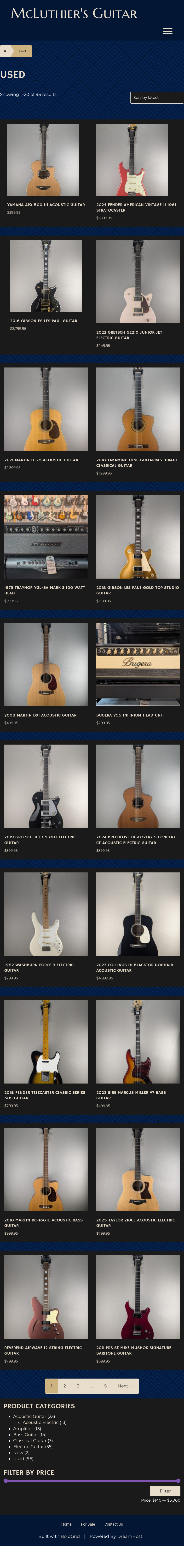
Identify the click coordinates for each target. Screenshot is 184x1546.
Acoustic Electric (40, 1422)
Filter (165, 1491)
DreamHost (129, 1536)
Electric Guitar (28, 1446)
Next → (125, 1386)
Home (66, 1524)
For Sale (88, 1524)
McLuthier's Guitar (74, 13)
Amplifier (23, 1428)
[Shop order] (157, 98)
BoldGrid (70, 1536)
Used (21, 51)
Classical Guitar (29, 1440)
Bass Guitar (25, 1434)
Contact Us (113, 1524)
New (18, 1452)
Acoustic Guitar (29, 1416)
